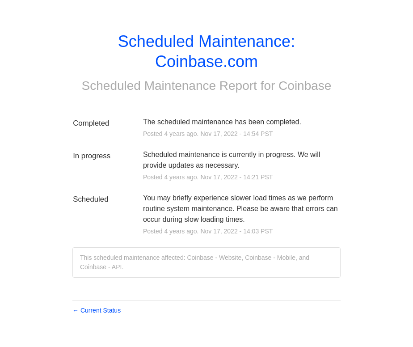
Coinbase (304, 86)
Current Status (96, 310)
